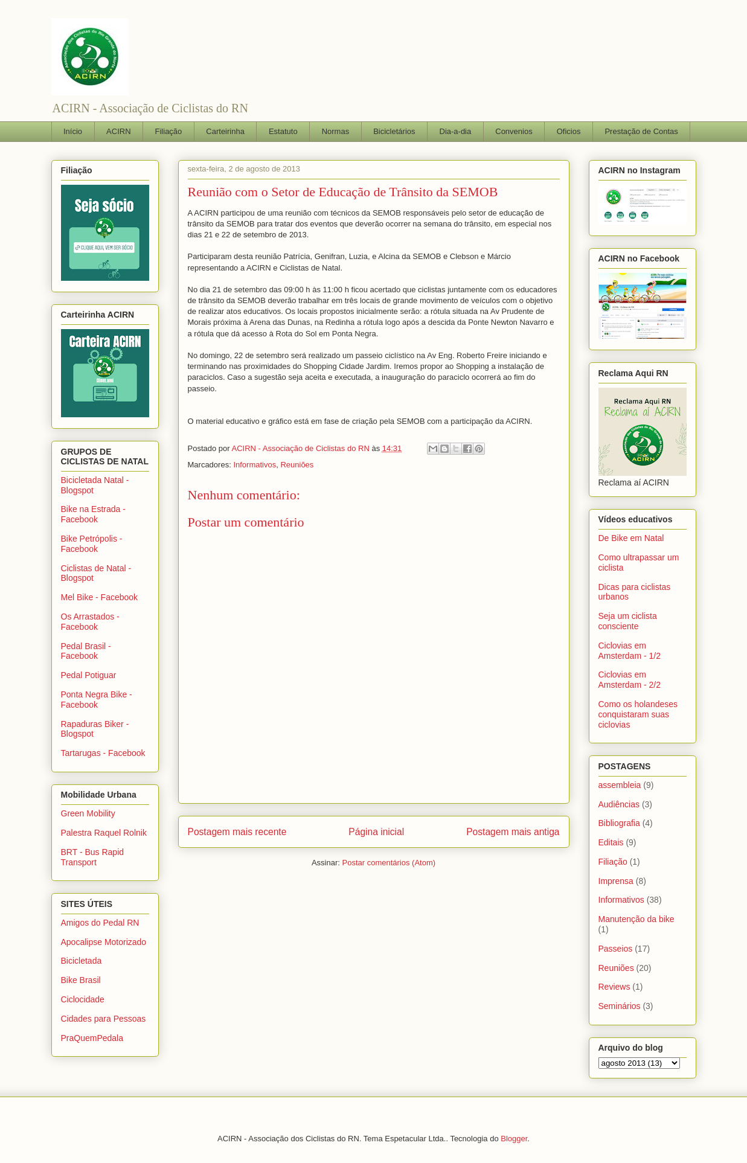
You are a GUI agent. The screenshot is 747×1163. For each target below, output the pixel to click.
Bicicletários (394, 131)
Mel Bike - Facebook (99, 597)
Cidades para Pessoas (103, 1019)
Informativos (254, 464)
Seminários (619, 1006)
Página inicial (376, 832)
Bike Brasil (81, 980)
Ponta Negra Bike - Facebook (96, 700)
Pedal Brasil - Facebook (86, 651)
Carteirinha (225, 131)
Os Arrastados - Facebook (90, 622)
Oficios (569, 131)
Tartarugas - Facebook (103, 753)
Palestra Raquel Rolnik (104, 833)
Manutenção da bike (636, 919)
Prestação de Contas (641, 131)
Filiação (168, 131)
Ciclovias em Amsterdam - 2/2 (629, 680)
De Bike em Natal (631, 538)
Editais (611, 842)
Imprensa (615, 881)
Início (72, 131)
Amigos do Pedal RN (100, 923)
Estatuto (283, 131)
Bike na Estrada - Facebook (93, 514)
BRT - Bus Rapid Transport (92, 857)
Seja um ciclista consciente (627, 621)
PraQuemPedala (92, 1038)
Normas (336, 131)
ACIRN (118, 131)
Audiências (619, 804)
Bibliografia (619, 823)
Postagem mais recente (237, 832)
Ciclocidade (82, 999)
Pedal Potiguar (89, 675)
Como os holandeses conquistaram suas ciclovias (638, 714)
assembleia (619, 785)
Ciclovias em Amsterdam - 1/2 (629, 651)
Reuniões (296, 464)
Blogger (514, 1138)
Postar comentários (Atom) (388, 862)
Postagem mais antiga (512, 832)
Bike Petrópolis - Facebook (92, 544)
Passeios (615, 948)
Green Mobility (88, 813)
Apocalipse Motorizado (104, 942)
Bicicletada (81, 961)
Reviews (614, 987)
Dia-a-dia (456, 131)
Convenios (513, 131)
